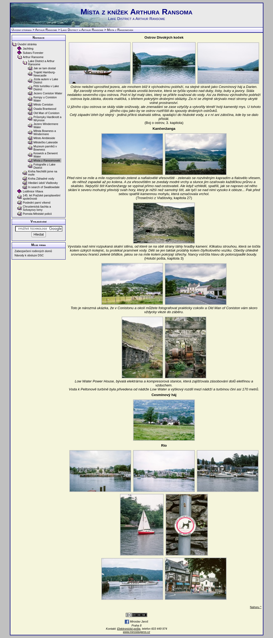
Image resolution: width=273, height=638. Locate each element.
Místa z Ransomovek (47, 160)
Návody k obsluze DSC (29, 255)
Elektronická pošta (128, 628)
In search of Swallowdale (44, 187)
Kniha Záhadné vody (41, 178)
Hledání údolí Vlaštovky (43, 182)
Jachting (28, 48)
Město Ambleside (44, 138)
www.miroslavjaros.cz (136, 631)
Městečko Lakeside (46, 142)
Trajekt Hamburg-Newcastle (45, 74)
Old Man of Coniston (46, 113)
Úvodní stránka (22, 30)
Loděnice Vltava (33, 191)
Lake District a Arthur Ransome (82, 30)
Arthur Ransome (46, 30)
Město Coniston (43, 104)
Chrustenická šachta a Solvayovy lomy (37, 208)
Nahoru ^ (256, 607)
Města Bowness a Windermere (45, 132)
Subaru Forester (33, 52)
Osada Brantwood (45, 108)
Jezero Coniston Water (48, 93)
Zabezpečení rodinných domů (33, 251)
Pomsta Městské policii (37, 213)
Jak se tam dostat (45, 68)
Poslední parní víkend (36, 202)
